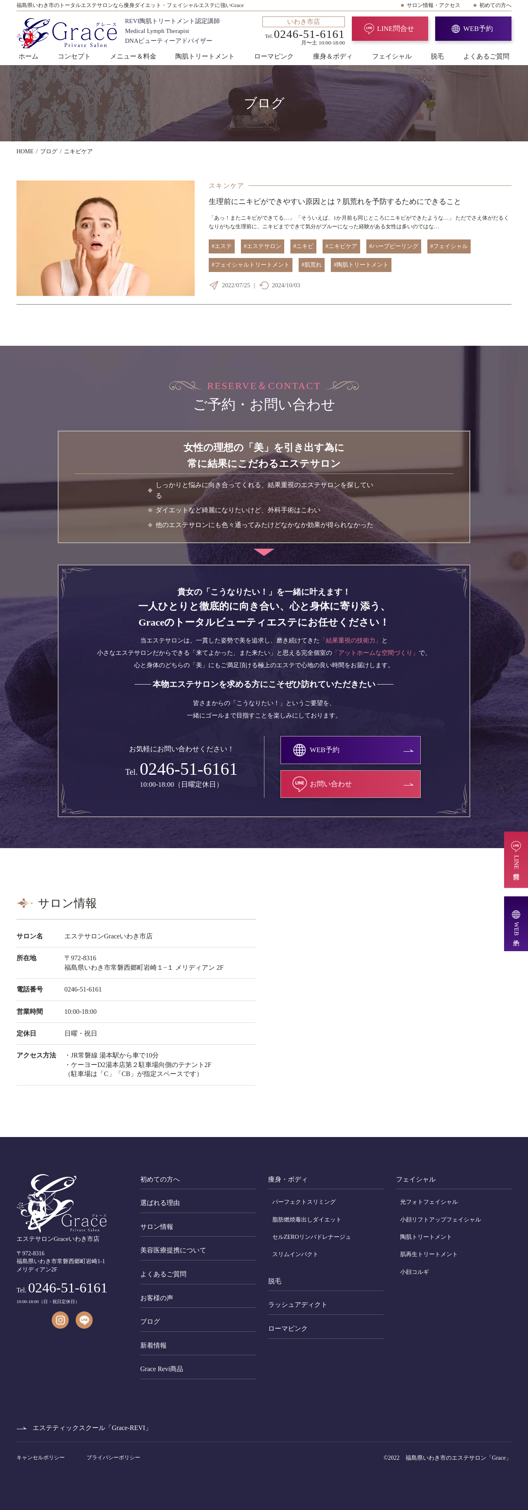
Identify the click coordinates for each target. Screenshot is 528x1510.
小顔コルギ (414, 1272)
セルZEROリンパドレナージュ (311, 1237)
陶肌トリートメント (205, 56)
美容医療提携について (173, 1250)
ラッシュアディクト (298, 1304)
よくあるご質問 (486, 56)
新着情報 (153, 1345)
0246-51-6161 (189, 769)
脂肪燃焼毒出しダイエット (307, 1220)
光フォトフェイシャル (429, 1202)
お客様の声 (156, 1297)
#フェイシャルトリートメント (251, 265)
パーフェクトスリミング (304, 1202)
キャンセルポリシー (41, 1457)
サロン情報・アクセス (433, 5)
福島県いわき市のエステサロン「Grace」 (458, 1458)
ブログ (150, 1321)
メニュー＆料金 (133, 56)
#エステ (222, 246)
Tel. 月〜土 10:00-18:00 (303, 30)
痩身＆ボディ (333, 56)
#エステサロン (262, 246)
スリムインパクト (295, 1254)
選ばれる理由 (160, 1202)
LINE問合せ (395, 29)
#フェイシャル (449, 246)
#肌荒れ (312, 265)
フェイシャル (392, 56)
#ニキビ (303, 246)
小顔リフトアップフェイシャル (440, 1220)
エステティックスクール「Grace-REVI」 (92, 1427)
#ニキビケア (341, 246)
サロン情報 (156, 1226)
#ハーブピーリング (393, 246)
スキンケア (226, 185)
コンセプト (74, 56)
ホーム (28, 56)
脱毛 (437, 56)
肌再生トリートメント (429, 1254)
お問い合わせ (331, 784)
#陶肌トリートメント (361, 265)
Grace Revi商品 (161, 1368)
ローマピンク (274, 56)
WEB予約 (478, 29)
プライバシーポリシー (113, 1457)
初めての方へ (495, 5)
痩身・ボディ (288, 1179)
